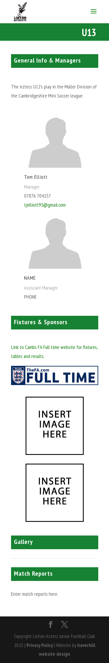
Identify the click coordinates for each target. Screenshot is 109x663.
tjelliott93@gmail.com (45, 204)
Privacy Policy (39, 645)
